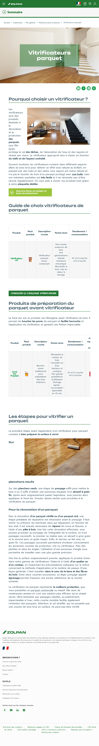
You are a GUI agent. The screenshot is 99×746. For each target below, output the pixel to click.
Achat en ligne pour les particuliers (15, 690)
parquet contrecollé (42, 590)
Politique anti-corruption (81, 729)
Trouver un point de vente (11, 662)
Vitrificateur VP (16, 259)
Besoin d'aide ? (7, 670)
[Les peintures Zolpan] (15, 4)
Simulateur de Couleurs (10, 698)
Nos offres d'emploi (9, 666)
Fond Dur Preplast (15, 374)
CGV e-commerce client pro (54, 729)
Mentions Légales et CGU (39, 727)
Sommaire (14, 12)
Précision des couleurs (13, 727)
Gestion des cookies (50, 732)
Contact (5, 674)
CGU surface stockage (27, 729)
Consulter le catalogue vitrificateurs (33, 293)
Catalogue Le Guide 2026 (11, 685)
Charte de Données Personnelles (69, 727)
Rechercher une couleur (11, 694)
